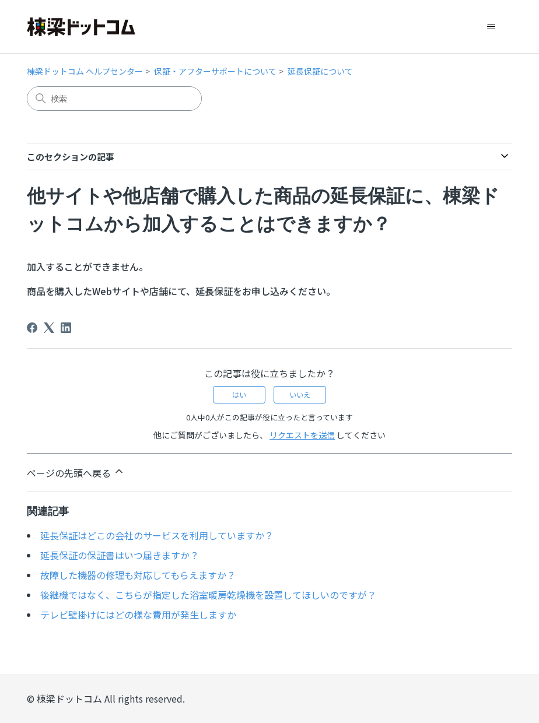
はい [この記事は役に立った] (239, 394)
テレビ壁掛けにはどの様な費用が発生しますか (138, 615)
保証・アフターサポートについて (215, 71)
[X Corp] (49, 327)
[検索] (114, 98)
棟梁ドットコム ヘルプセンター (85, 71)
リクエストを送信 (302, 435)
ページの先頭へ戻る (76, 472)
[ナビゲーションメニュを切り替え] (491, 26)
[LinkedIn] (66, 327)
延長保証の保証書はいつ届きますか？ (119, 555)
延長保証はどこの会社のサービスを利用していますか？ (157, 535)
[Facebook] (32, 327)
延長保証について (320, 71)
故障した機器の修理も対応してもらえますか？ (138, 575)
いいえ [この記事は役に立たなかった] (299, 394)
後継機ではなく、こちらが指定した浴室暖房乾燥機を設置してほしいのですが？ (208, 595)
